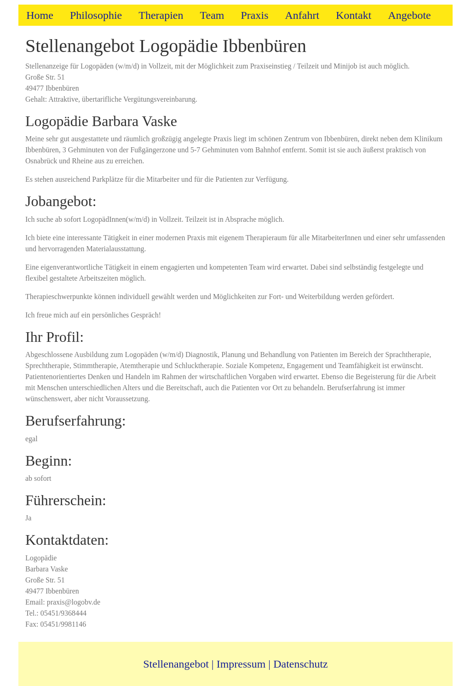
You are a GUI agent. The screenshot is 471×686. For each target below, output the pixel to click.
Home (39, 15)
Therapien (160, 15)
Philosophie (96, 15)
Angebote (409, 15)
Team (212, 15)
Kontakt (353, 15)
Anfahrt (302, 15)
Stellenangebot (176, 664)
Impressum (241, 664)
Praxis (254, 15)
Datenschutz (300, 664)
